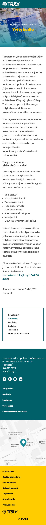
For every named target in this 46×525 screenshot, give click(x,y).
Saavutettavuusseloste (18, 334)
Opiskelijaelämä (10, 488)
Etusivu (13, 25)
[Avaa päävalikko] (41, 4)
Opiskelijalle (8, 472)
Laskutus (12, 326)
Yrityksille (13, 319)
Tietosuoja (13, 330)
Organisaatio (8, 499)
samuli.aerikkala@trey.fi (16, 275)
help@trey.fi (9, 372)
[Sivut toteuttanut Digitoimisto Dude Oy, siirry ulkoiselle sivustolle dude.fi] (23, 519)
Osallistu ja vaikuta (11, 477)
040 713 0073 (9, 368)
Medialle (12, 322)
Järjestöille (7, 494)
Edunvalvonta (9, 483)
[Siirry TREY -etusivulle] (10, 513)
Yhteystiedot (27, 25)
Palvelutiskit (13, 315)
